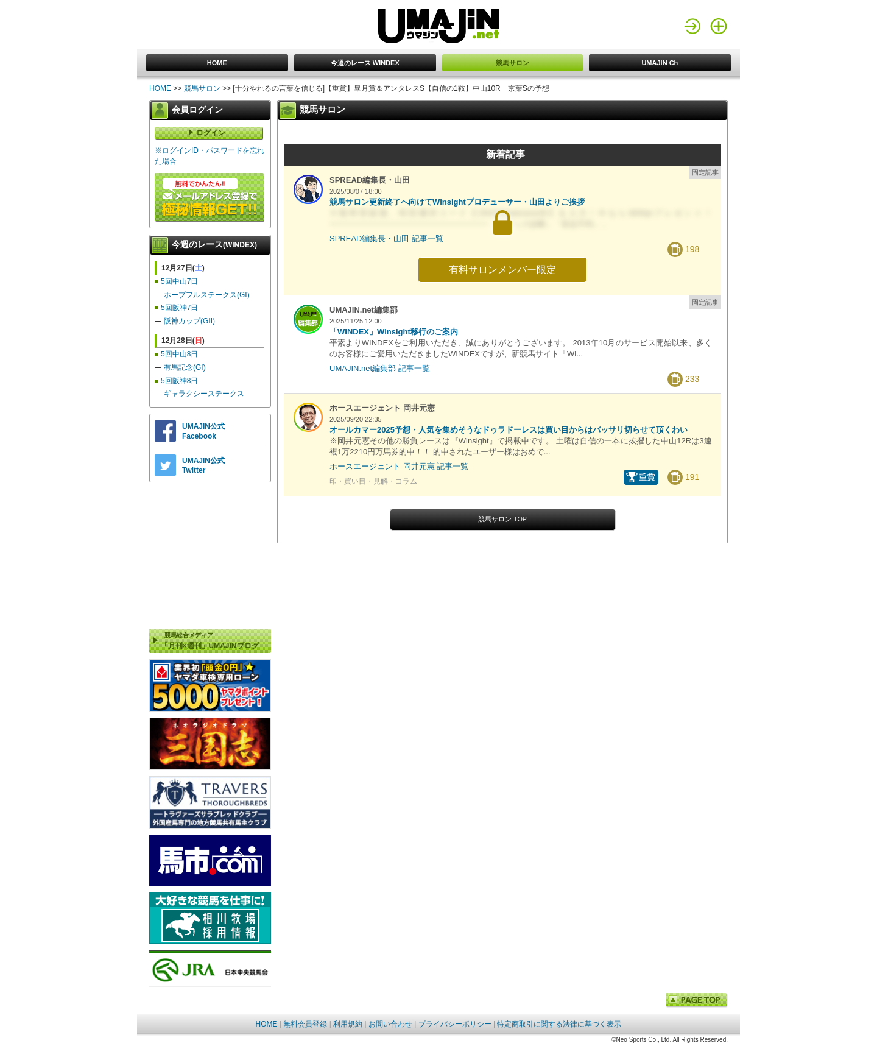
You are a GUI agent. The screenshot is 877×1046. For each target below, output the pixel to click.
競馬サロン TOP (502, 519)
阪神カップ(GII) (189, 321)
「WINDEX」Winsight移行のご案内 (393, 331)
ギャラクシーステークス (204, 393)
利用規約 (347, 1024)
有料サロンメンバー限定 (502, 269)
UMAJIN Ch (659, 62)
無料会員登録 (305, 1024)
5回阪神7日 (179, 307)
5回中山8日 (179, 354)
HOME (217, 62)
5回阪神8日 (179, 380)
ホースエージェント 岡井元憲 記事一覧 (398, 466)
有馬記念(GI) (185, 367)
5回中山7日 (179, 281)
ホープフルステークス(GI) (207, 295)
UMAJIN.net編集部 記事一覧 (379, 368)
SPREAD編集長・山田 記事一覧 (386, 238)
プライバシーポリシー (454, 1024)
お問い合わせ (390, 1024)
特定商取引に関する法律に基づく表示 (559, 1024)
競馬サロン (512, 62)
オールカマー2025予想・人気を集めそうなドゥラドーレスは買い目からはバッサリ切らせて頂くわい (508, 429)
